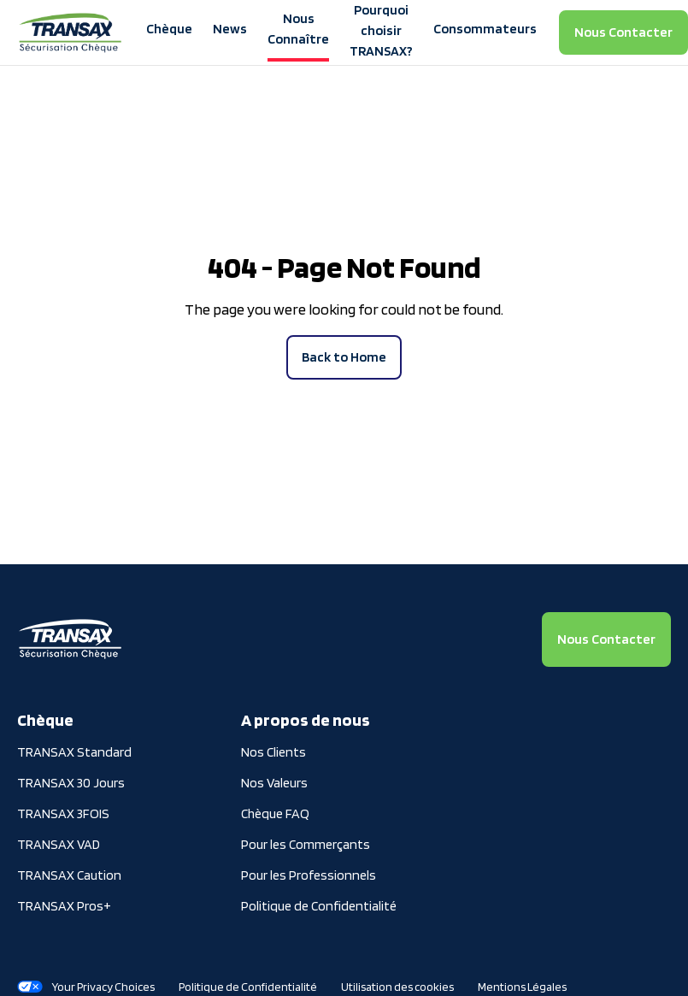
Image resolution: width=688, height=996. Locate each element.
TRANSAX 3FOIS (63, 813)
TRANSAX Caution (69, 875)
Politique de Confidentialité (319, 906)
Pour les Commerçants (305, 844)
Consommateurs (485, 29)
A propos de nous (305, 720)
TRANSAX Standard (74, 752)
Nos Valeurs (274, 783)
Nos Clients (273, 752)
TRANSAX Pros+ (64, 906)
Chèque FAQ (275, 813)
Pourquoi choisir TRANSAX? (381, 30)
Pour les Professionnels (308, 875)
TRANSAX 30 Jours (71, 783)
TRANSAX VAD (58, 844)
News (230, 29)
